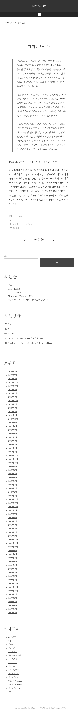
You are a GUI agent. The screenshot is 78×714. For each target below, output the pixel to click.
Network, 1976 (14, 289)
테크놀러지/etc (13, 677)
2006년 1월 (12, 580)
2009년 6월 (12, 433)
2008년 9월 (12, 466)
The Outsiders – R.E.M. (17, 292)
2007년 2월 (12, 532)
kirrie (14, 220)
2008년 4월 (12, 485)
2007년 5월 (12, 521)
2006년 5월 (12, 565)
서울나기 (11, 648)
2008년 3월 (12, 488)
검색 (5, 256)
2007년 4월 (12, 525)
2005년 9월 (12, 594)
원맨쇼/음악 (12, 663)
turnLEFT (12, 637)
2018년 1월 (12, 371)
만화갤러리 (28, 224)
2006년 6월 (12, 561)
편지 (10, 692)
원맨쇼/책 (12, 666)
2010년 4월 (12, 408)
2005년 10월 (13, 591)
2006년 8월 (12, 554)
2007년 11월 (13, 503)
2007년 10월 (13, 507)
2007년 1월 (12, 536)
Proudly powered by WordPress (23, 708)
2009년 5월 (12, 437)
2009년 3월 (12, 444)
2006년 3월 (12, 572)
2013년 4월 (12, 379)
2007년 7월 (12, 514)
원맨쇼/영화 (12, 659)
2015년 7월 (12, 375)
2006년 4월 (12, 569)
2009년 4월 (12, 441)
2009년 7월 (12, 430)
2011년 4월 (12, 397)
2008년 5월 (12, 481)
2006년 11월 (13, 543)
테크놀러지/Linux (15, 681)
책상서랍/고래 (13, 670)
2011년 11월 (13, 386)
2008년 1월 (12, 496)
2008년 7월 (12, 474)
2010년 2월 (12, 415)
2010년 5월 (12, 404)
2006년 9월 (12, 551)
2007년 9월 (12, 510)
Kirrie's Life (39, 6)
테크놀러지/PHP (14, 688)
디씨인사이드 (39, 47)
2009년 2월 (12, 448)
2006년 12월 (13, 539)
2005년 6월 (12, 605)
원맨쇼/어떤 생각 (14, 655)
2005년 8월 (12, 598)
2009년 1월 (12, 452)
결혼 (10, 285)
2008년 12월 (13, 455)
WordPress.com (55, 708)
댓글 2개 (15, 228)
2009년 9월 (12, 422)
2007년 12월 (13, 499)
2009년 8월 (12, 426)
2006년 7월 (12, 558)
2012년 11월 (13, 382)
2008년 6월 (12, 477)
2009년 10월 (13, 419)
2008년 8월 (12, 470)
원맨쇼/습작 (12, 652)
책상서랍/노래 (13, 674)
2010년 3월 (12, 412)
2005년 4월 (12, 613)
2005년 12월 (13, 583)
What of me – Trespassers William (21, 296)
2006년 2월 (12, 576)
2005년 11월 (13, 587)
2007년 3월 (12, 528)
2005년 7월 (12, 602)
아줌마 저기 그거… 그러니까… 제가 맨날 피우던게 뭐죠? (29, 300)
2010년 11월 (13, 401)
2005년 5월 (12, 609)
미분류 (10, 641)
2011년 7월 (12, 390)
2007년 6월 (12, 518)
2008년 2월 (12, 492)
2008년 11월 (13, 459)
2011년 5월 (12, 393)
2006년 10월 (13, 547)
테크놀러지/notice (15, 684)
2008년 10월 (13, 463)
